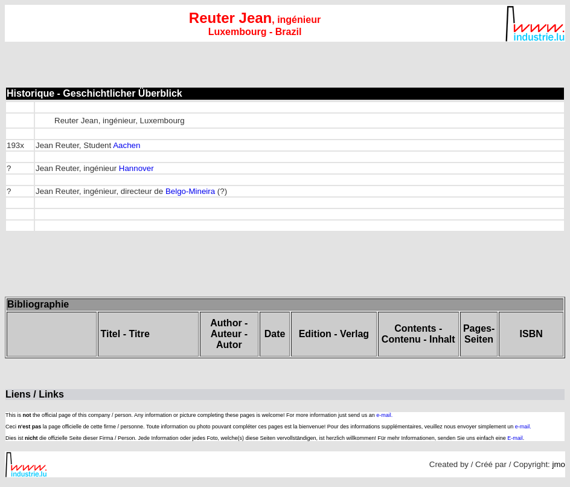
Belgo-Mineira (190, 191)
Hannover (136, 168)
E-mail (515, 438)
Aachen (126, 145)
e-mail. (384, 415)
